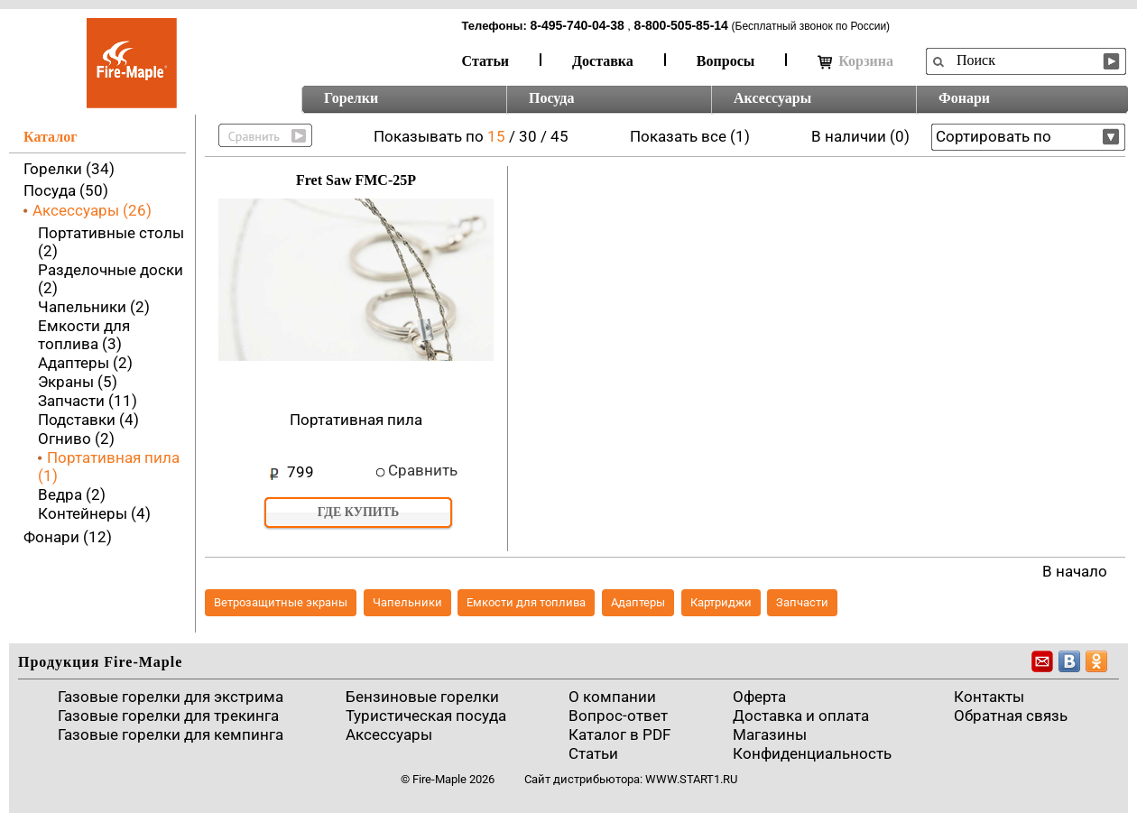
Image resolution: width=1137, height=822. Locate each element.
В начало (1074, 571)
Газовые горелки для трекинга (168, 716)
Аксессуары (772, 98)
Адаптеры (638, 602)
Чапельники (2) (94, 307)
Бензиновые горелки (422, 697)
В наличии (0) (860, 136)
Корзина (855, 61)
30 (528, 136)
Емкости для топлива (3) (84, 335)
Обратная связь (1011, 716)
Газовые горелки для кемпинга (170, 734)
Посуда (551, 98)
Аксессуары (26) (92, 210)
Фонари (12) (67, 537)
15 (496, 136)
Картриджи (721, 602)
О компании (612, 697)
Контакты (989, 697)
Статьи (486, 61)
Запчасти (802, 602)
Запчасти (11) (87, 401)
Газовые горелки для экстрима (170, 697)
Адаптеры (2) (85, 363)
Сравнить (423, 470)
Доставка (602, 61)
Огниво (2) (76, 438)
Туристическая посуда (426, 716)
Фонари (964, 98)
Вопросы (725, 61)
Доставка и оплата (801, 716)
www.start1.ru (691, 779)
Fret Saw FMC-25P (356, 180)
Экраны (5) (77, 382)
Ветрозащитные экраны (280, 602)
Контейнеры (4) (94, 513)
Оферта (759, 697)
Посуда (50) (65, 190)
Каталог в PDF (619, 734)
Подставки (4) (88, 420)
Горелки (351, 98)
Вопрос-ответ (618, 716)
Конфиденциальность (812, 753)
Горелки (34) (69, 169)
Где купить (359, 512)
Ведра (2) (72, 494)
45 (559, 136)
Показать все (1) (690, 136)
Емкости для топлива (526, 602)
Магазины (770, 734)
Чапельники (407, 602)
